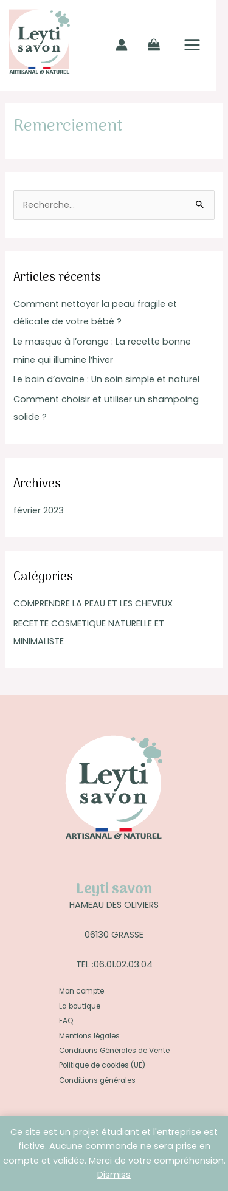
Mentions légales (89, 1036)
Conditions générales (97, 1080)
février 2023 (38, 510)
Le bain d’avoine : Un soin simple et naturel (106, 379)
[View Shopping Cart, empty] (154, 45)
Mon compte (81, 991)
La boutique (79, 1006)
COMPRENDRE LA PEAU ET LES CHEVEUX (93, 603)
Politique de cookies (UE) (102, 1065)
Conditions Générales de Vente (114, 1050)
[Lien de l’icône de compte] (122, 45)
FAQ (66, 1021)
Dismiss (114, 1175)
